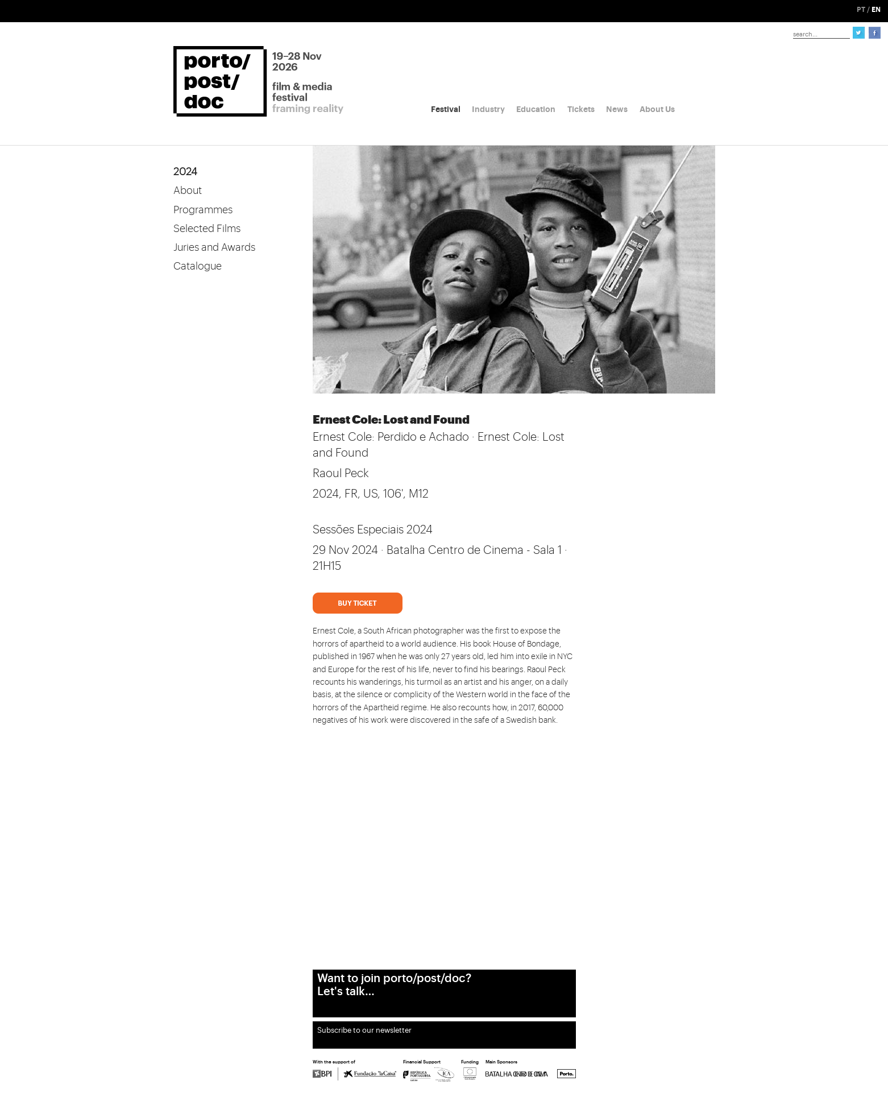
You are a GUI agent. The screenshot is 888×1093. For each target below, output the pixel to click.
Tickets (581, 109)
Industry (488, 109)
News (617, 109)
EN (876, 9)
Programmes (203, 210)
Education (535, 109)
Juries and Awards (214, 247)
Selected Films (206, 228)
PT (861, 9)
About (187, 190)
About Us (657, 109)
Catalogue (197, 266)
